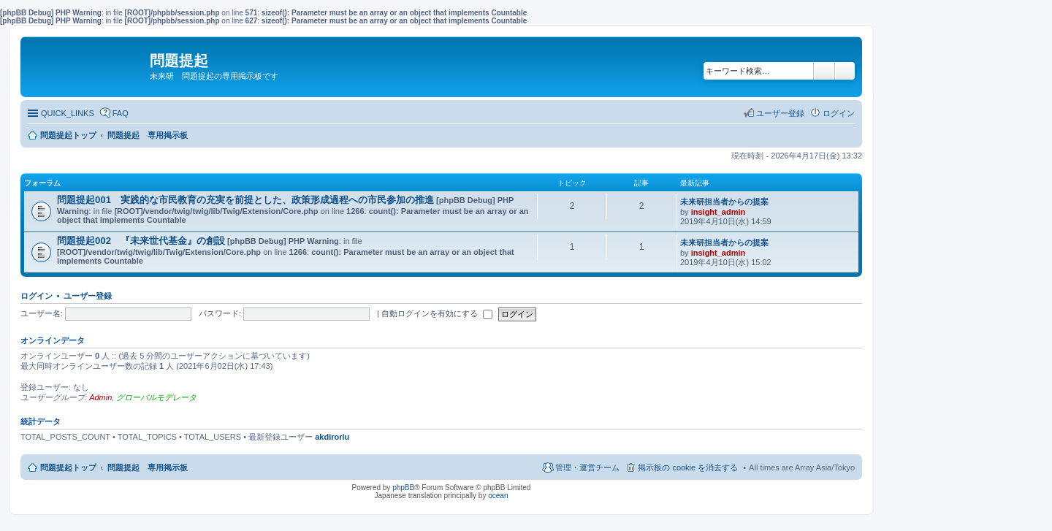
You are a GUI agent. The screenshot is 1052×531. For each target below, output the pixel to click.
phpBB (403, 488)
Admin (100, 397)
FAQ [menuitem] (121, 113)
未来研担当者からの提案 (724, 201)
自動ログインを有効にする (436, 313)
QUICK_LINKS (67, 113)
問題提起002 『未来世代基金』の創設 (141, 240)
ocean (498, 496)
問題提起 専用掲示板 (147, 467)
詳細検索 (845, 71)
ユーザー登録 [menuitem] (780, 113)
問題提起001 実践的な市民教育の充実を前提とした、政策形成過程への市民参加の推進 (245, 199)
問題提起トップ (68, 467)
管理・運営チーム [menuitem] (587, 467)
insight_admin (718, 211)
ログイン (36, 295)
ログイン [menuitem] (839, 113)
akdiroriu (332, 436)
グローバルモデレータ (156, 397)
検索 (824, 71)
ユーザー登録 (88, 295)
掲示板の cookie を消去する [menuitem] (688, 467)
